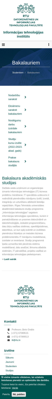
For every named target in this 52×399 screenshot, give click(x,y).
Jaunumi (10, 362)
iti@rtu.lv (16, 340)
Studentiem (18, 72)
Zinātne (9, 375)
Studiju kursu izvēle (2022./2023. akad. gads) (17, 145)
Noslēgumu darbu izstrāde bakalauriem (17, 126)
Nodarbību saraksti (17, 97)
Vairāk (15, 388)
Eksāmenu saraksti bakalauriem (17, 110)
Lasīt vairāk (10, 259)
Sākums (10, 357)
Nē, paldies (19, 394)
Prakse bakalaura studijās (17, 161)
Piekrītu (6, 394)
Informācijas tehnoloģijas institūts (23, 34)
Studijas (9, 370)
